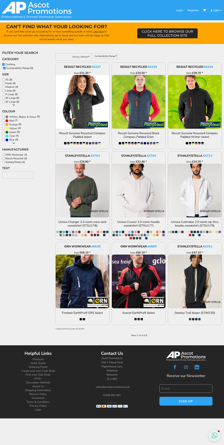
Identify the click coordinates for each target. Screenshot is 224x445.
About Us (38, 386)
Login (179, 10)
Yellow (13, 128)
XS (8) (8, 79)
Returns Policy (38, 394)
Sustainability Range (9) (19, 68)
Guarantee (38, 398)
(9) (22, 117)
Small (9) (10, 83)
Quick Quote (38, 363)
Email (162, 382)
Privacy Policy (38, 406)
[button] (204, 10)
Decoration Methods (38, 382)
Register (193, 10)
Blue (11, 139)
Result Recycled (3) (16, 158)
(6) (13, 124)
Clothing (10, 64)
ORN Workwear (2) (16, 155)
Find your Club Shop (38, 374)
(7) (11, 120)
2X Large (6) (12, 98)
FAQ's (38, 378)
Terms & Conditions (38, 402)
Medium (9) (11, 87)
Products (38, 359)
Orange (13, 124)
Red (11, 120)
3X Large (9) (12, 102)
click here (98, 31)
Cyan (12, 136)
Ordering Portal (38, 367)
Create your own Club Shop (38, 371)
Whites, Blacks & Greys (22, 117)
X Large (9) (11, 94)
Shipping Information (38, 390)
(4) (13, 128)
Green (12, 132)
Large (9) (10, 90)
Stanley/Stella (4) (15, 162)
